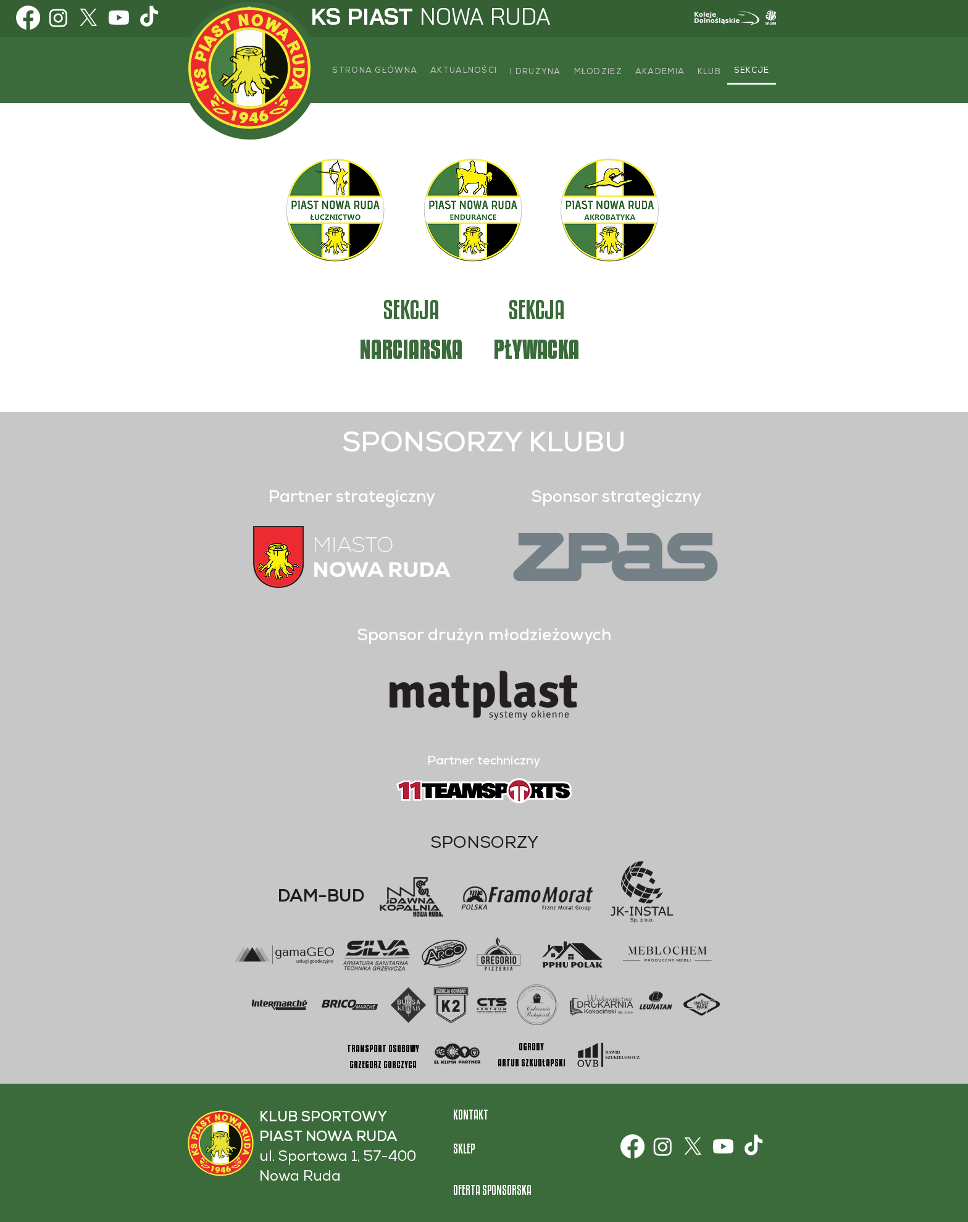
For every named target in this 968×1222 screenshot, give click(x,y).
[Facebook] (28, 18)
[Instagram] (58, 18)
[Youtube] (119, 18)
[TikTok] (149, 18)
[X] (89, 18)
